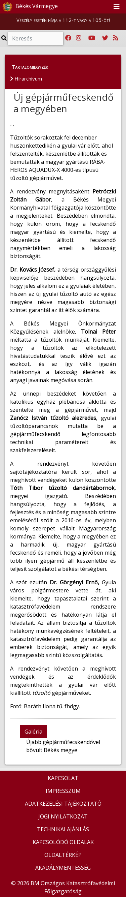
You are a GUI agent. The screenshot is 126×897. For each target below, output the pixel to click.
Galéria (33, 731)
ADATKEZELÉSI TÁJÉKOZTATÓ (63, 803)
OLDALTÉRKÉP (63, 855)
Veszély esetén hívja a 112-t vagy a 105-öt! (63, 20)
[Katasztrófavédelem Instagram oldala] (78, 38)
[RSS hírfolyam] (115, 38)
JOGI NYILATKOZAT (63, 816)
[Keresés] (35, 38)
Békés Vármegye (29, 6)
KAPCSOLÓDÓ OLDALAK (63, 842)
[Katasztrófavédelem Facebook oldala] (68, 38)
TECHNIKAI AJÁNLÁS (63, 829)
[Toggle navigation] (116, 6)
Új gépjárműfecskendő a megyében (63, 103)
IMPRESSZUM (63, 791)
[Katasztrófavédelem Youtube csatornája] (92, 38)
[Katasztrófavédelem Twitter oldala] (105, 38)
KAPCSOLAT (63, 778)
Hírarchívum (26, 78)
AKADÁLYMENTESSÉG (63, 867)
